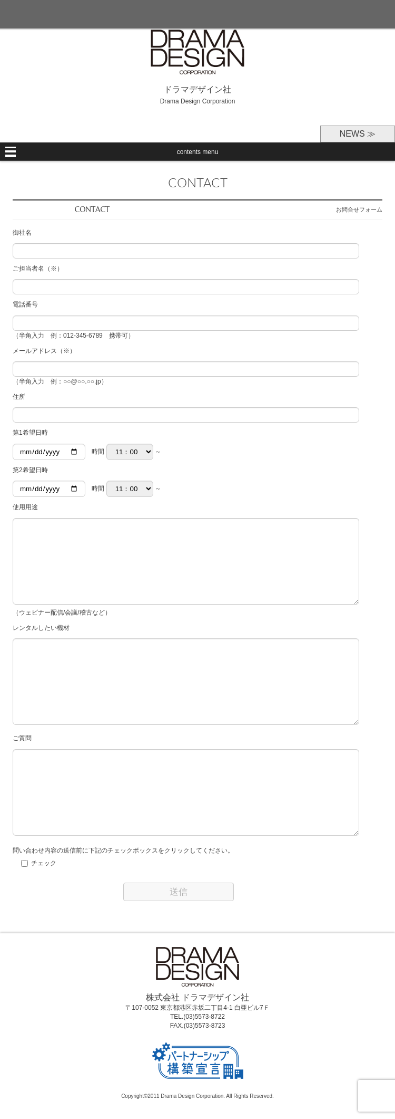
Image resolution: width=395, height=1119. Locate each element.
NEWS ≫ (358, 133)
